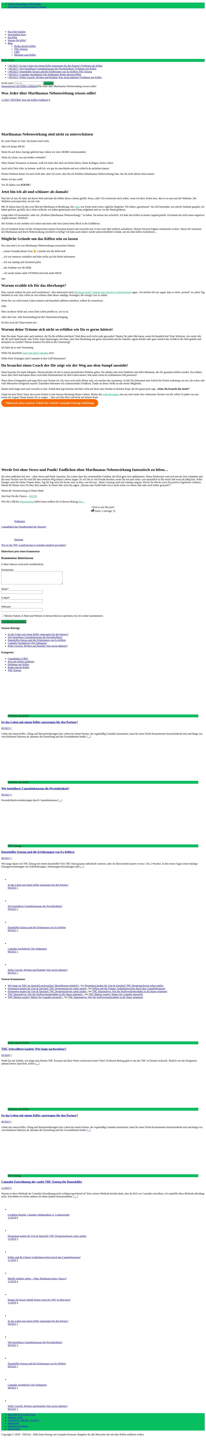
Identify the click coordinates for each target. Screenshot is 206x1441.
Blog (10, 43)
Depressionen (27, 501)
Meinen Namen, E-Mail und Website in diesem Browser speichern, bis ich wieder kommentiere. (54, 618)
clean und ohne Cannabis (35, 353)
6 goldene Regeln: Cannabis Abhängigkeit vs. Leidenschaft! (39, 1217)
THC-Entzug (21, 49)
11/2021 (5, 100)
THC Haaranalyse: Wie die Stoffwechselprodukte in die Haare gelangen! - (46, 996)
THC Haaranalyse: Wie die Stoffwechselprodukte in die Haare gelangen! (129, 993)
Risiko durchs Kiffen (25, 46)
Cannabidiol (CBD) (18, 661)
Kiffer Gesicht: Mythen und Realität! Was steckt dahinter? (38, 648)
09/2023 (5, 730)
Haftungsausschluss (18, 1428)
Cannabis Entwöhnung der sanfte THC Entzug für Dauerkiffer (41, 1184)
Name (4, 591)
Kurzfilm (12, 37)
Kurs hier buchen (16, 31)
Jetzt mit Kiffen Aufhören (35, 100)
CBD (16, 52)
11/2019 (5, 1190)
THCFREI (15, 100)
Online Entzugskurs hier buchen (24, 4)
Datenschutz (14, 1431)
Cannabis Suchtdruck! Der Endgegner (27, 645)
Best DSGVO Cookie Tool (21, 1417)
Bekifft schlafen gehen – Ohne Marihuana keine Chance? (37, 1281)
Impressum (13, 1425)
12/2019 (12, 1241)
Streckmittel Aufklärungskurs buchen (27, 6)
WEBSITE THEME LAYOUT (23, 1422)
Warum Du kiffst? (17, 40)
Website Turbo (15, 1419)
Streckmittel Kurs (17, 34)
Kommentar (7, 569)
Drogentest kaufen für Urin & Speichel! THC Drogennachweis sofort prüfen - (48, 991)
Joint (77, 206)
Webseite (6, 609)
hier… (81, 501)
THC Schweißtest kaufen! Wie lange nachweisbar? (33, 1051)
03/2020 (5, 1057)
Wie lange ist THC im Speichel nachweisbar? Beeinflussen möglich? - (44, 988)
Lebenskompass (111, 394)
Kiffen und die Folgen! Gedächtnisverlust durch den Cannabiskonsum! (128, 991)
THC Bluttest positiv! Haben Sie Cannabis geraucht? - (36, 999)
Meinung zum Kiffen (25, 54)
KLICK (33, 496)
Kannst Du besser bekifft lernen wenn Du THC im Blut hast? (39, 1302)
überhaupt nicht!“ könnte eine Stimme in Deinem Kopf (102, 292)
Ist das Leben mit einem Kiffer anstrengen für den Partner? (38, 636)
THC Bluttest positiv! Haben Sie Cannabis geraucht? (116, 996)
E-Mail (5, 600)
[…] (89, 739)
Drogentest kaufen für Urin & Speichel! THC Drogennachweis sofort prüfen (124, 988)
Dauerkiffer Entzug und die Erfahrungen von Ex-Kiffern (37, 642)
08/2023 (5, 860)
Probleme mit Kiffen (18, 666)
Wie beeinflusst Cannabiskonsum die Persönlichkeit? (35, 639)
